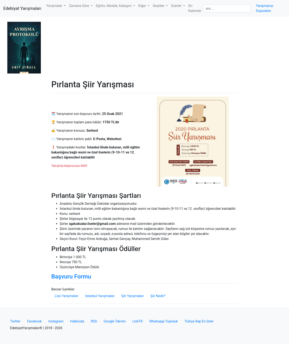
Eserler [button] (176, 6)
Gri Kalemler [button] (194, 8)
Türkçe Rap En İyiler (199, 321)
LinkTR (137, 321)
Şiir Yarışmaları (132, 296)
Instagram (55, 321)
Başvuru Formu (71, 276)
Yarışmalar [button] (54, 6)
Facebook (34, 321)
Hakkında (77, 321)
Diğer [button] (142, 6)
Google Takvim (115, 321)
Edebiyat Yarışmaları (22, 8)
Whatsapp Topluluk (163, 321)
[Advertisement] (144, 48)
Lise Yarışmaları (66, 296)
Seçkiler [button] (159, 6)
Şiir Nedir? (157, 296)
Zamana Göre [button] (79, 6)
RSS (94, 321)
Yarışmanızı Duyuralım (264, 8)
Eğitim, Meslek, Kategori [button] (114, 6)
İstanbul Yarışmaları (100, 296)
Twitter (15, 321)
